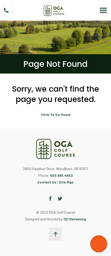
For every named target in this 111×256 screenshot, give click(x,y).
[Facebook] (50, 198)
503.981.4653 (61, 175)
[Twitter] (60, 198)
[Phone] (6, 10)
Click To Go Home (55, 114)
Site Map (66, 182)
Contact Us (47, 182)
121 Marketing (75, 219)
